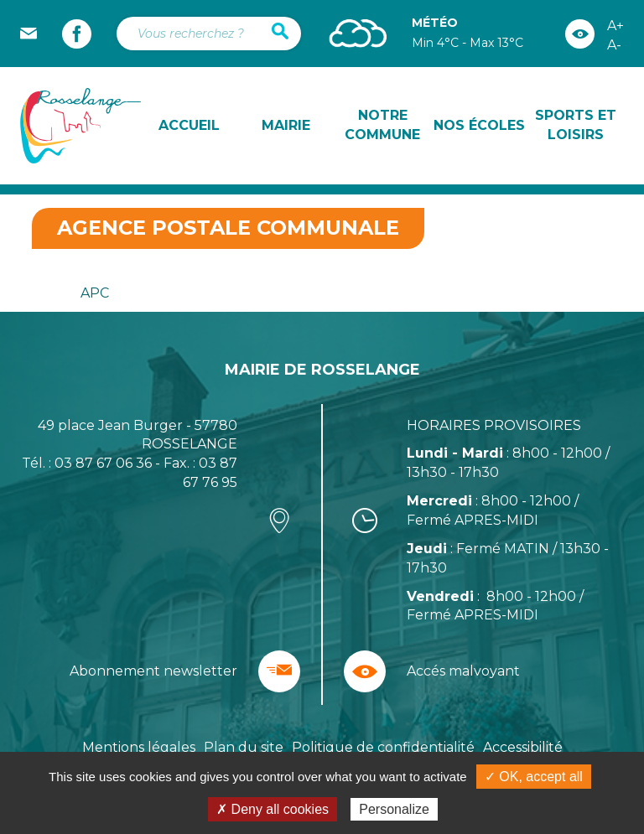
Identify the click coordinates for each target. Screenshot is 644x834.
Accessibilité (523, 747)
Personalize (394, 809)
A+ (615, 26)
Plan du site (243, 747)
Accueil (189, 125)
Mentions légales (138, 747)
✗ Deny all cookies (272, 809)
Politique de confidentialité (383, 747)
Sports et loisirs (575, 124)
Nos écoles (479, 125)
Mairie (286, 125)
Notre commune (382, 124)
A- (614, 45)
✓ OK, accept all (534, 776)
